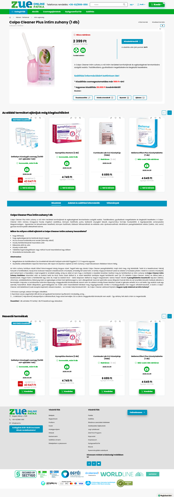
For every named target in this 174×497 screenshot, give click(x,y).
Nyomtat (123, 98)
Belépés (51, 415)
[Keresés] (124, 4)
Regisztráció (53, 419)
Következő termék (158, 22)
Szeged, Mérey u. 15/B (19, 416)
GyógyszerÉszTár (94, 443)
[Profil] (141, 4)
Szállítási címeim (55, 440)
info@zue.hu (16, 423)
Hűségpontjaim (54, 429)
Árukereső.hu (92, 475)
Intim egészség (39, 17)
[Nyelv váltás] (131, 4)
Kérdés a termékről (103, 98)
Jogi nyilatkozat (93, 429)
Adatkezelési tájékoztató (97, 426)
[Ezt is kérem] (27, 188)
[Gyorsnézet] (40, 118)
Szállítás (90, 11)
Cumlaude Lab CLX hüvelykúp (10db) (107, 154)
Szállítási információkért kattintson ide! (96, 75)
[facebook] (162, 25)
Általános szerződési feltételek (99, 422)
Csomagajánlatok (52, 11)
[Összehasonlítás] (31, 118)
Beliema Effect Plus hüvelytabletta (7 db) (146, 154)
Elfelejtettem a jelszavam (58, 443)
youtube (99, 463)
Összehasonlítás (81, 98)
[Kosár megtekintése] (157, 4)
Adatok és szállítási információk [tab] (84, 203)
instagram (94, 463)
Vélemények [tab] (113, 203)
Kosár (51, 426)
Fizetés (90, 415)
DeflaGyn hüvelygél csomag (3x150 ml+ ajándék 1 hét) (27, 158)
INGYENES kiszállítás (21, 120)
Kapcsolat (91, 436)
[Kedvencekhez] (160, 29)
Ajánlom (138, 98)
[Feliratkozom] (132, 41)
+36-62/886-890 (78, 4)
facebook (89, 463)
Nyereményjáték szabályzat (98, 450)
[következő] (169, 112)
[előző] (164, 112)
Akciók (35, 11)
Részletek (77, 91)
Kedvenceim (53, 436)
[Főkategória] (10, 17)
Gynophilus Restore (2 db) (67, 153)
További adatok (78, 55)
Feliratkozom (136, 412)
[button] (18, 11)
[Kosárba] (27, 391)
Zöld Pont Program (94, 433)
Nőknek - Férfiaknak (22, 17)
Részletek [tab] (56, 203)
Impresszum (92, 440)
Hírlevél (51, 433)
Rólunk (90, 447)
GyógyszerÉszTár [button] (73, 11)
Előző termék (143, 22)
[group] (87, 155)
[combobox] (109, 4)
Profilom (52, 422)
